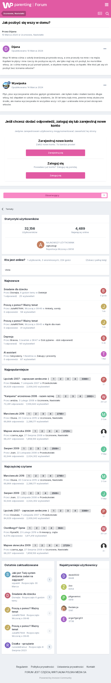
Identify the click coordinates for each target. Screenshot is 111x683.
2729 (66, 431)
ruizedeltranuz (19, 647)
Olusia (13, 418)
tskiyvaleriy (16, 356)
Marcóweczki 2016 (14, 413)
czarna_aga (16, 435)
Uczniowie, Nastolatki (32, 34)
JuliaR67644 (16, 308)
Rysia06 (14, 532)
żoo (70, 585)
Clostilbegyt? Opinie (15, 528)
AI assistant (10, 352)
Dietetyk (42, 292)
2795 (60, 414)
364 (60, 528)
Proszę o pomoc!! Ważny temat (21, 305)
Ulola (7, 269)
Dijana (12, 31)
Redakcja (73, 607)
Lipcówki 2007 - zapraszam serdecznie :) (27, 378)
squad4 (16, 583)
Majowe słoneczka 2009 (17, 431)
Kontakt (91, 666)
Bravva (14, 340)
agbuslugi (51, 245)
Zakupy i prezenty (46, 356)
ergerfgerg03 (76, 618)
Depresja (8, 336)
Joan (13, 452)
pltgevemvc (75, 596)
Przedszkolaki (49, 383)
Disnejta (14, 292)
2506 (55, 448)
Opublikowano (27, 50)
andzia (13, 400)
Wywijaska (19, 83)
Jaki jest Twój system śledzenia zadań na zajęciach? (23, 576)
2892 (90, 396)
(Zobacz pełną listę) (96, 260)
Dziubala (14, 383)
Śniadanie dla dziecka (16, 289)
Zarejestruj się (55, 152)
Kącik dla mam (52, 324)
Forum (41, 4)
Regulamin (22, 666)
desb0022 (74, 574)
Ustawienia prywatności (70, 666)
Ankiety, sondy (53, 308)
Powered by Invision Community (55, 678)
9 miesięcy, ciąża (48, 532)
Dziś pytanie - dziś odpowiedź (57, 340)
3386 (85, 379)
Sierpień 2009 (12, 448)
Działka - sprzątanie (23, 643)
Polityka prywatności (42, 666)
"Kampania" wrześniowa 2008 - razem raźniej (29, 396)
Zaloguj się (55, 175)
